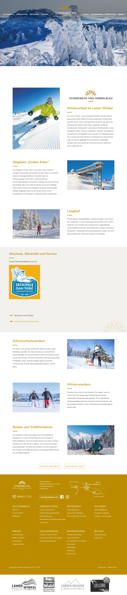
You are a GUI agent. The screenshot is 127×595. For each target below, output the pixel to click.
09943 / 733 (22, 496)
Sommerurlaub (17, 535)
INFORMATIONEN (110, 14)
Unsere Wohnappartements (49, 513)
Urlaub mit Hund (18, 544)
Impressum (71, 550)
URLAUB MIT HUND (74, 469)
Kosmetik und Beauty (101, 513)
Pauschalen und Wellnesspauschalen (53, 519)
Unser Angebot (17, 513)
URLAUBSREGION (96, 14)
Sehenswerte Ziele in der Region (51, 538)
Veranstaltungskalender (48, 541)
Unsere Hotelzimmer (47, 510)
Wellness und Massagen (102, 516)
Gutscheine (44, 522)
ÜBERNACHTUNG (22, 14)
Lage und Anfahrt (73, 538)
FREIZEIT (86, 14)
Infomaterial (71, 547)
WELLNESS (44, 14)
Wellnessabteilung (100, 510)
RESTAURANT (34, 14)
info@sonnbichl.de (49, 497)
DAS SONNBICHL (8, 14)
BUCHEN (121, 14)
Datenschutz (71, 554)
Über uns (15, 510)
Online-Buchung (100, 535)
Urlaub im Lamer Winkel (48, 535)
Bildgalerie (16, 516)
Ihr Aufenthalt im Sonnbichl (76, 541)
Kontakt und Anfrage (74, 535)
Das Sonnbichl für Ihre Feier (77, 516)
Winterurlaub (17, 541)
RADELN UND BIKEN (49, 469)
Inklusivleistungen (46, 516)
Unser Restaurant (73, 510)
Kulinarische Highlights (75, 513)
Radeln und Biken (18, 538)
